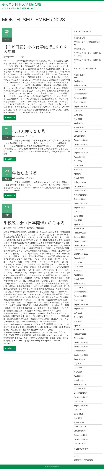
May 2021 (78, 321)
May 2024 (78, 170)
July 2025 (78, 111)
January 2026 (79, 89)
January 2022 (79, 287)
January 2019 (79, 431)
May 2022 (78, 271)
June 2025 (78, 115)
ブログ (21, 57)
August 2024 (79, 157)
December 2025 (80, 94)
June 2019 (78, 414)
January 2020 (79, 389)
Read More (10, 117)
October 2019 (79, 401)
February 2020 (80, 384)
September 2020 (81, 355)
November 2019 (80, 397)
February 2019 (80, 427)
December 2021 (80, 292)
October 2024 (79, 148)
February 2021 (80, 334)
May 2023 (78, 220)
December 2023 (80, 191)
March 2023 (79, 229)
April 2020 (78, 376)
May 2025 (78, 119)
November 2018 (80, 439)
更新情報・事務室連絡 (35, 228)
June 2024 (78, 165)
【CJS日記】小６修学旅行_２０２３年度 (35, 49)
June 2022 (78, 266)
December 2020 (80, 342)
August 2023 (79, 207)
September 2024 (81, 153)
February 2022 (80, 283)
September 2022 (81, 254)
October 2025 (79, 102)
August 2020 (79, 359)
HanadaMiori (18, 136)
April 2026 (78, 81)
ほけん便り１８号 (28, 131)
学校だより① (79, 38)
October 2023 (79, 199)
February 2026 (80, 85)
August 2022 (79, 258)
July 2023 (78, 212)
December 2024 (80, 140)
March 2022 (79, 279)
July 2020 (78, 363)
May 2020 (78, 372)
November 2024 (80, 144)
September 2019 (81, 405)
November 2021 (80, 296)
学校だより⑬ (79, 49)
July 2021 (78, 313)
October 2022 (79, 250)
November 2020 (80, 346)
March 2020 (79, 380)
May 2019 (78, 418)
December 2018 (80, 435)
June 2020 (78, 368)
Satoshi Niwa (10, 228)
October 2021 (79, 300)
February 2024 (80, 182)
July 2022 (78, 262)
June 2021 (78, 317)
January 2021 (79, 338)
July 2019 (78, 410)
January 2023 (79, 237)
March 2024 (79, 178)
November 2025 (80, 98)
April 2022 (78, 275)
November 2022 (80, 245)
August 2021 (79, 309)
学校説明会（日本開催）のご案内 (34, 223)
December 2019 (80, 393)
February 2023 (80, 233)
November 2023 (80, 195)
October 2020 (79, 351)
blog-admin (9, 57)
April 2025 (78, 123)
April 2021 (78, 325)
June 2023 (78, 216)
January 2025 (79, 136)
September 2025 (81, 106)
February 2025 (80, 132)
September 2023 (81, 203)
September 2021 (81, 304)
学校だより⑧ (24, 173)
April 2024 (78, 174)
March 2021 (79, 330)
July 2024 (78, 161)
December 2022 (80, 241)
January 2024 (79, 186)
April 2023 (78, 224)
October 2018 (79, 443)
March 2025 (79, 127)
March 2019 (79, 422)
